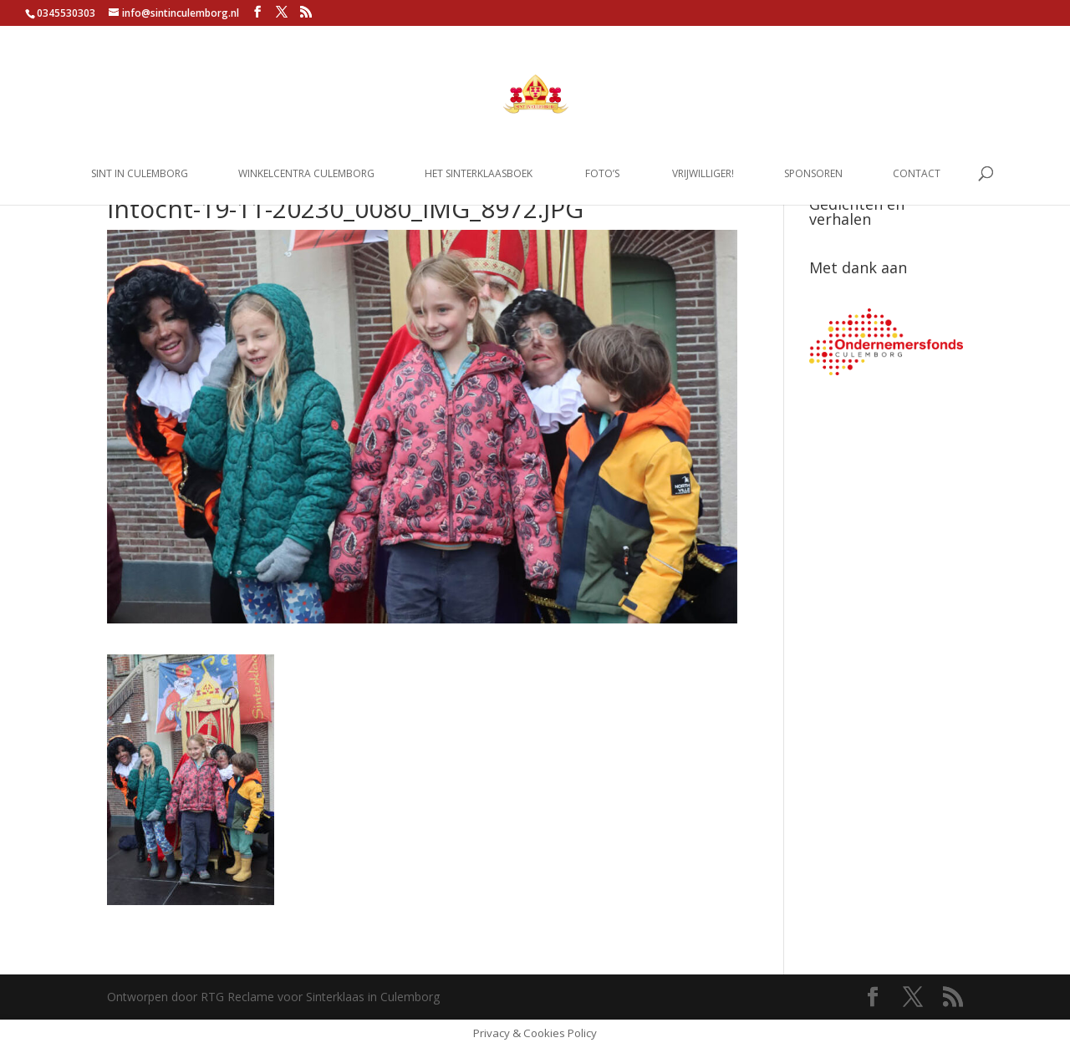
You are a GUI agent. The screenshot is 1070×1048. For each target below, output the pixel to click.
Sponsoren (813, 174)
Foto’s (602, 174)
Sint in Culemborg (139, 174)
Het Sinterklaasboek (478, 174)
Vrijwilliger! (703, 174)
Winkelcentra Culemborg (306, 174)
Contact (916, 174)
